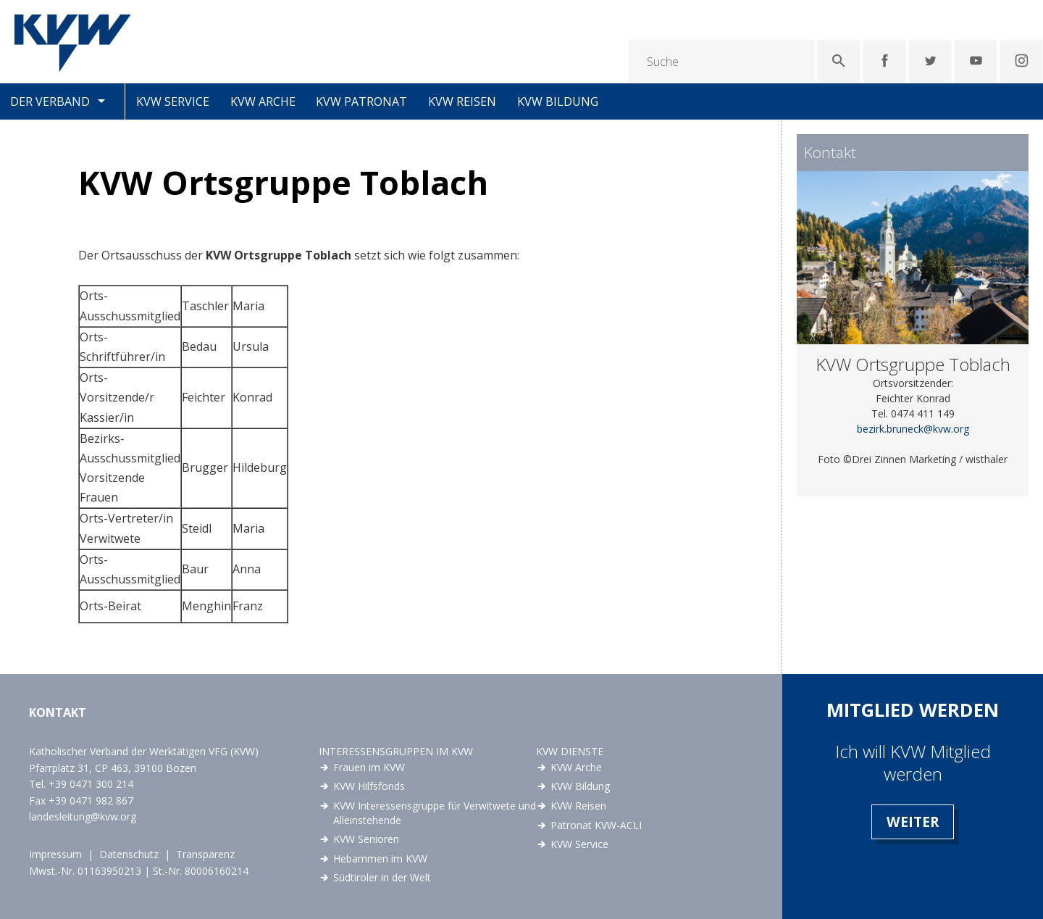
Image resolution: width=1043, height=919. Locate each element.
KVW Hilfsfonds (369, 786)
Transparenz (205, 854)
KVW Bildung (557, 101)
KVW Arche (263, 101)
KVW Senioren (366, 839)
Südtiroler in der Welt (382, 877)
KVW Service (172, 101)
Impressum (55, 854)
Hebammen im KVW (380, 858)
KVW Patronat (361, 101)
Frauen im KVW (369, 767)
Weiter (913, 821)
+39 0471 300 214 (91, 784)
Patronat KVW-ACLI (596, 825)
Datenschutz (129, 854)
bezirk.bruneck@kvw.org (913, 429)
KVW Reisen (462, 101)
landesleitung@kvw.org (82, 816)
